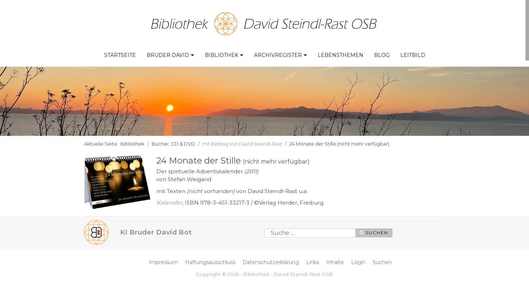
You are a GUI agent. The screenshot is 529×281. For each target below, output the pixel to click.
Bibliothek (224, 54)
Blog (382, 54)
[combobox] (310, 231)
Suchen (374, 232)
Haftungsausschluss (210, 261)
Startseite (120, 54)
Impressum (163, 261)
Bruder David (170, 54)
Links (312, 261)
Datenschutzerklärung (271, 261)
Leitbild (412, 54)
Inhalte (335, 261)
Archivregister (280, 54)
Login (358, 261)
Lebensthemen (340, 54)
